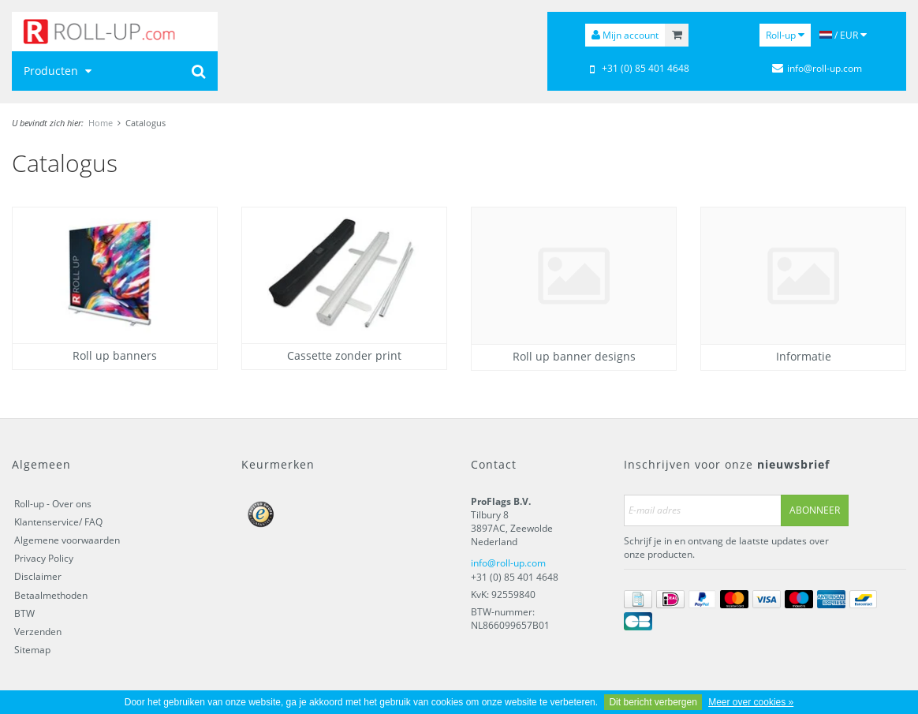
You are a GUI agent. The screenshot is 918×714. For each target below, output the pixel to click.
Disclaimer (38, 576)
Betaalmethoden (51, 595)
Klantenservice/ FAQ (58, 522)
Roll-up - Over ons (52, 503)
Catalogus (145, 123)
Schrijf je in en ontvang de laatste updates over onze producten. (726, 547)
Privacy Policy (43, 558)
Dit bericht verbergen (652, 702)
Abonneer (814, 510)
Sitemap (32, 649)
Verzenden (38, 631)
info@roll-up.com (508, 563)
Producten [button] (59, 70)
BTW (24, 613)
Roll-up (785, 35)
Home (100, 123)
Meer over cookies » (750, 702)
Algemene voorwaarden (67, 540)
